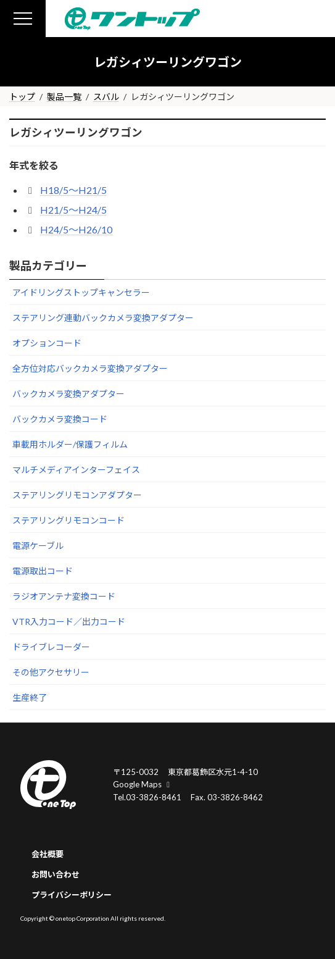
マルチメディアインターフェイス (76, 469)
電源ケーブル (38, 545)
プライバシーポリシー (71, 895)
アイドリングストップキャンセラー (81, 292)
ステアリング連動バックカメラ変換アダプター (103, 317)
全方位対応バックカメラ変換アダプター (90, 368)
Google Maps (143, 784)
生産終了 (29, 697)
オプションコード (46, 343)
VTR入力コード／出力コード (68, 621)
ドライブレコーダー (51, 647)
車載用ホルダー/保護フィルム (70, 444)
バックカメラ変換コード (59, 419)
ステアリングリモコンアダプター (77, 495)
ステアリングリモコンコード (68, 520)
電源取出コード (42, 571)
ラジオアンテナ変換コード (63, 596)
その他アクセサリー (50, 672)
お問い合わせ (55, 874)
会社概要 (47, 854)
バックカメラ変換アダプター (68, 393)
